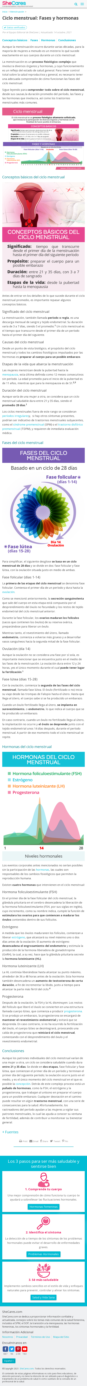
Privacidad (22, 1337)
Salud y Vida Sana (43, 1297)
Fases (34, 40)
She (14, 4)
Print (25, 1141)
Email (35, 1141)
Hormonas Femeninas (43, 1206)
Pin (66, 1141)
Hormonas (48, 40)
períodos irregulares (15, 416)
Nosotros (7, 1337)
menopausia (10, 374)
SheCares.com (27, 1368)
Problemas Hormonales (43, 1254)
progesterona (73, 1011)
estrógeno (18, 937)
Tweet (56, 1141)
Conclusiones (67, 40)
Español (9, 1360)
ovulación (8, 592)
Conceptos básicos (14, 40)
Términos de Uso (40, 1337)
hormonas (42, 869)
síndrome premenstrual (28, 424)
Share (45, 1141)
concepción (23, 1084)
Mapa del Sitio (61, 1337)
